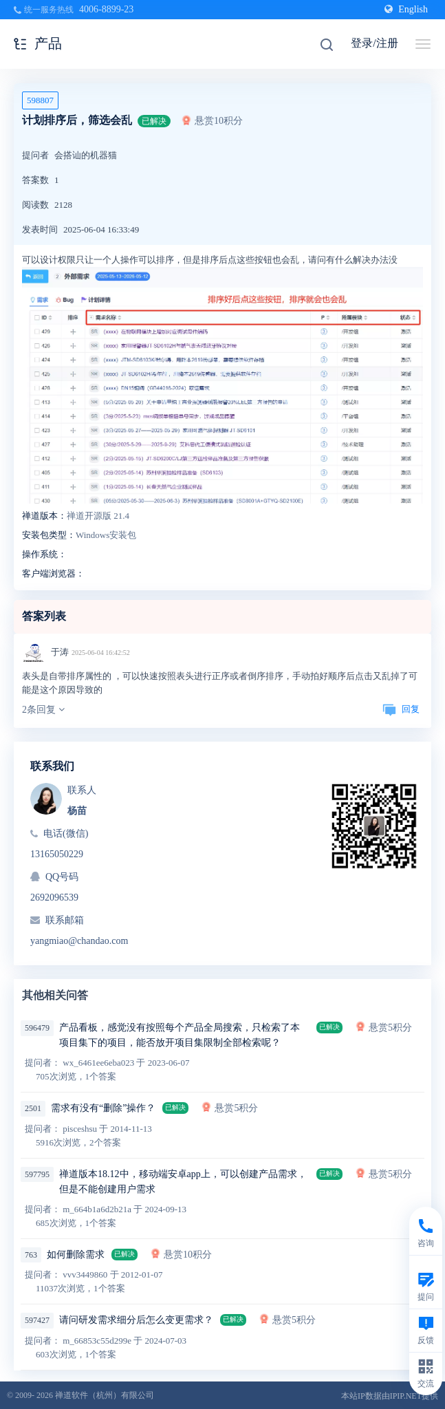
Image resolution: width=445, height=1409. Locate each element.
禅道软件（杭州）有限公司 (104, 1395)
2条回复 (43, 709)
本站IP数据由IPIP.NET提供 (389, 1396)
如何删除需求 (76, 1254)
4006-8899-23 (106, 9)
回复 (401, 709)
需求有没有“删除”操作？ (103, 1108)
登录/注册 (374, 43)
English (406, 9)
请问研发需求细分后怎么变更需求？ (136, 1320)
